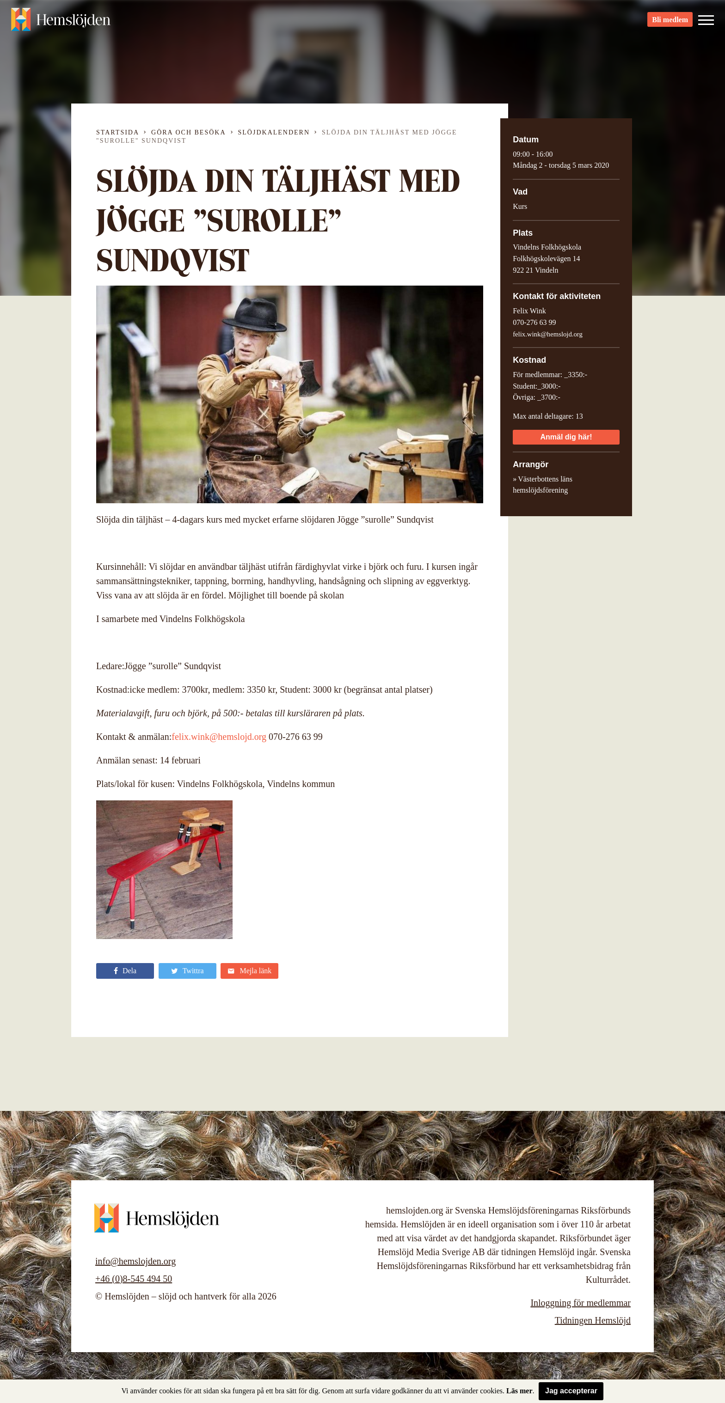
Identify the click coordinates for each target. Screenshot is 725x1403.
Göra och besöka (188, 132)
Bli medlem (670, 23)
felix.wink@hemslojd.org (219, 737)
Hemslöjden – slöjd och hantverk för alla (62, 23)
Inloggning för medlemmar (580, 1303)
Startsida (117, 132)
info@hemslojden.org (135, 1261)
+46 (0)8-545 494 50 (133, 1279)
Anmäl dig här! (566, 437)
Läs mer (519, 1391)
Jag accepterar (571, 1391)
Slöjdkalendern (274, 132)
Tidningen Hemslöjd (593, 1320)
